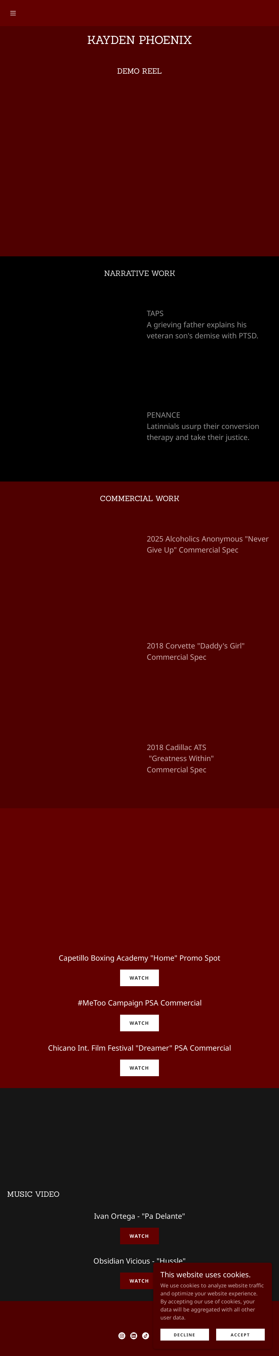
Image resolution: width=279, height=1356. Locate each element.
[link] (139, 41)
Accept (240, 1335)
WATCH (139, 978)
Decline (184, 1335)
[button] (13, 13)
